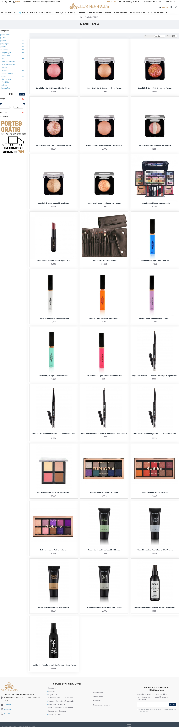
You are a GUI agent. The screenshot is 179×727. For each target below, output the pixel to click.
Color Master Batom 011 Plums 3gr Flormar (53, 260)
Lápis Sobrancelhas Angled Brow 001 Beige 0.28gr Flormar (154, 376)
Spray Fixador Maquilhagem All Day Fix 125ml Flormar (154, 607)
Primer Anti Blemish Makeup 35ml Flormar (104, 550)
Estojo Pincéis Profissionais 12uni (104, 260)
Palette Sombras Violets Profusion (53, 550)
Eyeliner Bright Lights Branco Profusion (54, 318)
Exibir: (170, 36)
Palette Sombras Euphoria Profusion (104, 492)
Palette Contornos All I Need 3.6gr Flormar (53, 492)
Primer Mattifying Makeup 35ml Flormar (53, 607)
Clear (23, 94)
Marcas (3, 112)
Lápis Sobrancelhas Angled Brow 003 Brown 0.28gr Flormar (104, 433)
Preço (2, 99)
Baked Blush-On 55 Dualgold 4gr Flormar (53, 203)
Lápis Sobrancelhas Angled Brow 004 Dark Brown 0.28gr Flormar (155, 434)
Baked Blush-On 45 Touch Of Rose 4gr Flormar (53, 145)
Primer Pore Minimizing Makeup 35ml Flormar (104, 607)
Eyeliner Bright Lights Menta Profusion (54, 376)
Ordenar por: (144, 36)
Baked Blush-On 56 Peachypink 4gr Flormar (104, 203)
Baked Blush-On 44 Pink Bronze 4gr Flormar (155, 88)
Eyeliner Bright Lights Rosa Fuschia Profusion (104, 376)
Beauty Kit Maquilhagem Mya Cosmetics (155, 203)
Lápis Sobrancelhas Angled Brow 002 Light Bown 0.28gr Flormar (53, 434)
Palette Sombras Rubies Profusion (155, 492)
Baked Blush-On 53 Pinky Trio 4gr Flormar (155, 145)
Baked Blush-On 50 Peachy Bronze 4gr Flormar (104, 145)
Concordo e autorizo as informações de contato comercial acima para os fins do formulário (156, 710)
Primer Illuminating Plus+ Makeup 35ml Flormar (155, 550)
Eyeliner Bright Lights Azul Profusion (155, 260)
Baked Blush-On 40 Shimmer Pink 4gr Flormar (53, 88)
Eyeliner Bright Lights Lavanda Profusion (154, 318)
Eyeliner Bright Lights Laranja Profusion (104, 318)
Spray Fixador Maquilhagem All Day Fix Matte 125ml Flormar (54, 665)
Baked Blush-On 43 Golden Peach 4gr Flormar (104, 88)
